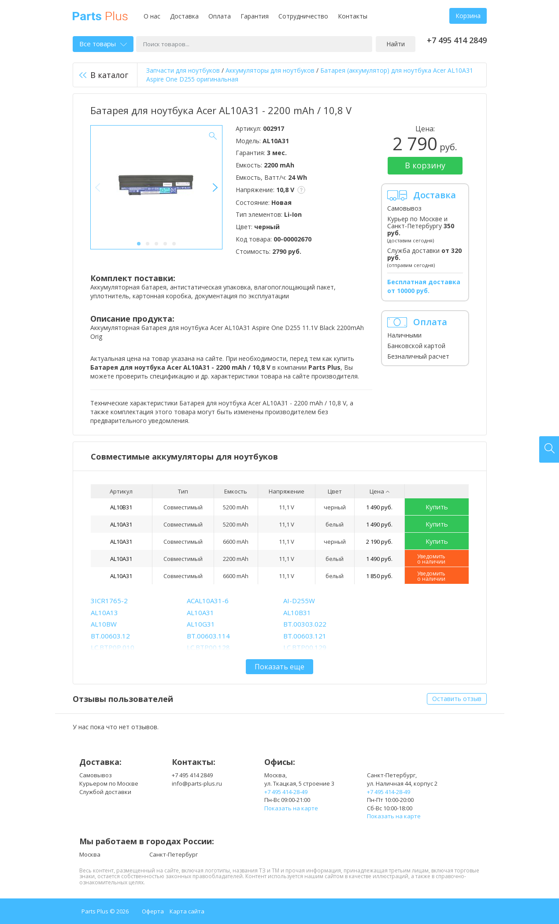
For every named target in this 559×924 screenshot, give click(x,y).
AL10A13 (104, 612)
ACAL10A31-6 (208, 600)
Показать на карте (291, 808)
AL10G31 (201, 624)
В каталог (103, 75)
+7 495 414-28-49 (285, 792)
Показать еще (279, 667)
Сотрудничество (303, 16)
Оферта (153, 911)
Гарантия (255, 16)
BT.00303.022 (304, 624)
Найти (395, 44)
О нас (152, 16)
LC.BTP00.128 (208, 647)
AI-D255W (299, 600)
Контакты (352, 16)
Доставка (184, 16)
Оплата (219, 16)
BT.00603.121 (304, 635)
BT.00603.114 (208, 635)
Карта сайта (187, 911)
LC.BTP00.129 (304, 647)
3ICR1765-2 (109, 600)
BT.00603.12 (110, 635)
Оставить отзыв (456, 698)
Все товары (103, 43)
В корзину (425, 165)
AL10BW (104, 624)
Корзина (468, 15)
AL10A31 (121, 524)
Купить (437, 506)
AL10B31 (121, 507)
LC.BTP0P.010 (112, 647)
